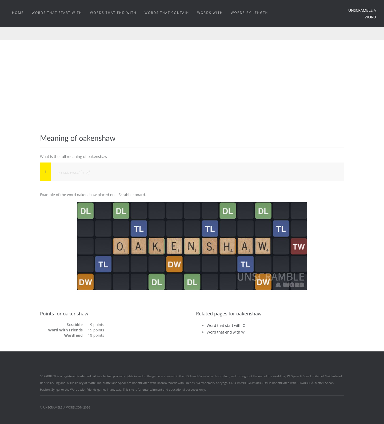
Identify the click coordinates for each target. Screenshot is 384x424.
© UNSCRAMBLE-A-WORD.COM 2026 (65, 407)
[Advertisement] (192, 93)
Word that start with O (226, 325)
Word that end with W (226, 332)
